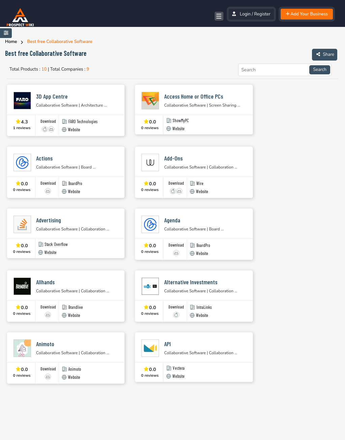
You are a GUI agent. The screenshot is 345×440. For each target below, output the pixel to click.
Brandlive (75, 307)
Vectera (179, 368)
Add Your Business (307, 14)
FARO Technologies (82, 121)
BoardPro (75, 183)
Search (319, 70)
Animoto (74, 369)
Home (11, 42)
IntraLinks (204, 307)
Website (74, 129)
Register (262, 14)
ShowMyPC (181, 120)
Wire (199, 183)
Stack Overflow (56, 244)
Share (324, 54)
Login (245, 14)
